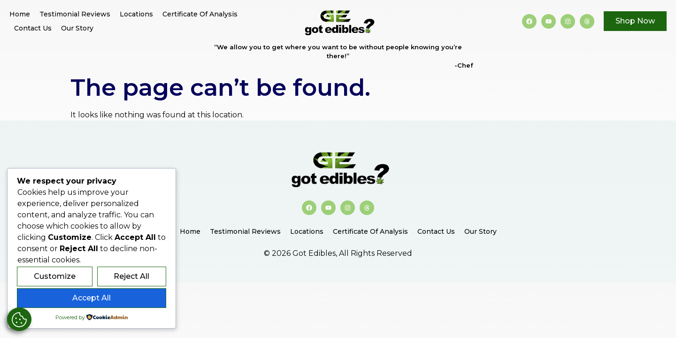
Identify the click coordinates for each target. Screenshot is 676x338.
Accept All (91, 297)
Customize (55, 276)
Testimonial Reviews (74, 14)
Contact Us (33, 28)
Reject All (131, 276)
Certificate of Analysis (200, 14)
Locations (136, 14)
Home (19, 14)
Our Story (77, 28)
